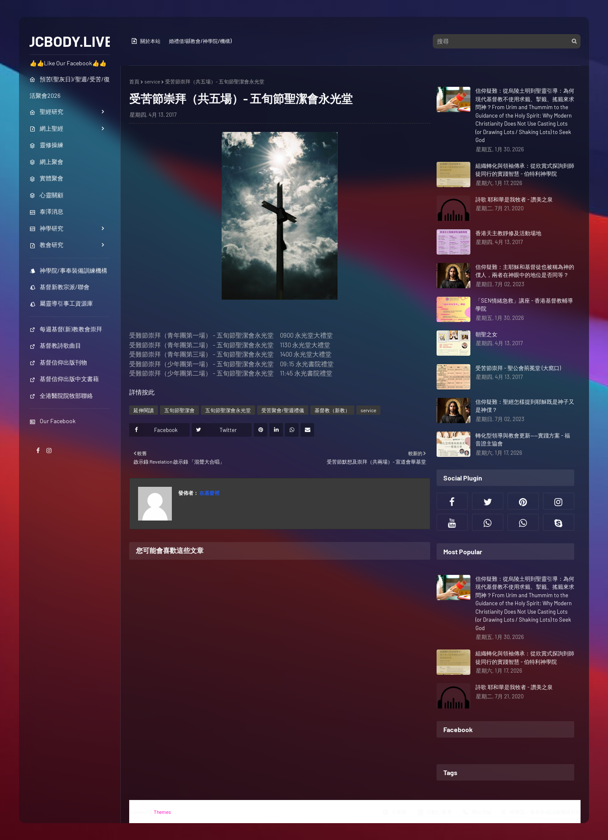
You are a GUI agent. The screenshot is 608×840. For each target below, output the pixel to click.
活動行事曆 (434, 812)
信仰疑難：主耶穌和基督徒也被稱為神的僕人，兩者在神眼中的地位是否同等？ (524, 271)
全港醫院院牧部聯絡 (61, 395)
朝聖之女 (486, 334)
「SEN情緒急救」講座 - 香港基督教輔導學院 (524, 304)
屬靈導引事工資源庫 (61, 303)
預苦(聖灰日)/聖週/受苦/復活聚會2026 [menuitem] (70, 87)
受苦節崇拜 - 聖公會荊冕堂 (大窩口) (518, 368)
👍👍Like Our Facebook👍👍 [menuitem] (68, 63)
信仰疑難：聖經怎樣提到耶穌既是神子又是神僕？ (524, 405)
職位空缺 (477, 812)
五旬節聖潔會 (179, 410)
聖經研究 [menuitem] (46, 111)
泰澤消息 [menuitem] (46, 211)
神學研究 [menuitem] (46, 228)
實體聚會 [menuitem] (46, 178)
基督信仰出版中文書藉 (64, 378)
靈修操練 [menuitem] (46, 144)
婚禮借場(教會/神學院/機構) (200, 41)
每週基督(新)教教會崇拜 (66, 329)
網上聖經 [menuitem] (46, 128)
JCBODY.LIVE (70, 41)
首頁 (134, 81)
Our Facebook (53, 420)
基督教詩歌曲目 (55, 345)
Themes (162, 812)
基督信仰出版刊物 (58, 362)
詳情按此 (142, 392)
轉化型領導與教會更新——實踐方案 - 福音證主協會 (522, 439)
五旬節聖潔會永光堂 (228, 410)
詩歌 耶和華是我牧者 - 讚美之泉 (514, 199)
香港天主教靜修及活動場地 (508, 233)
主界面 (394, 812)
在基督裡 (209, 493)
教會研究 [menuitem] (46, 244)
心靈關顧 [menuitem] (46, 195)
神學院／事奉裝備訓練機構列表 (540, 812)
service (152, 81)
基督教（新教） (332, 410)
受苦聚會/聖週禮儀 (282, 410)
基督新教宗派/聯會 (60, 286)
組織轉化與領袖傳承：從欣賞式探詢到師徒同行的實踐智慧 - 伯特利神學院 (524, 169)
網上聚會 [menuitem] (46, 161)
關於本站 (145, 41)
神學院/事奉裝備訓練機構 (68, 270)
